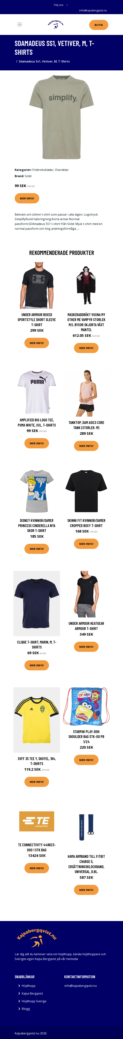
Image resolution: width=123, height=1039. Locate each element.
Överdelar (62, 170)
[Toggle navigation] (20, 24)
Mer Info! (27, 198)
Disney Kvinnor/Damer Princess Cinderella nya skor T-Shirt (36, 525)
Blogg (26, 1009)
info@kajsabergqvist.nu (93, 10)
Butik (99, 25)
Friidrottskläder (43, 170)
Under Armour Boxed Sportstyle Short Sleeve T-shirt (37, 319)
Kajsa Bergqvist (32, 993)
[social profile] (67, 4)
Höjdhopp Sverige (34, 1001)
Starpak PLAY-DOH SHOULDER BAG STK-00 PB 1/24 (86, 736)
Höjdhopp (28, 986)
